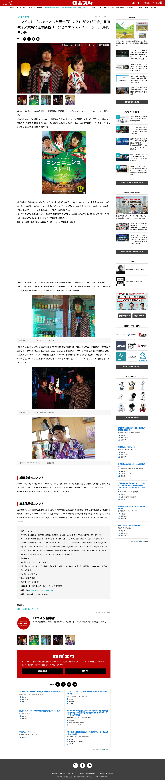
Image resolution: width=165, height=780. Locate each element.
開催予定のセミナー (52, 8)
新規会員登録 (42, 671)
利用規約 (81, 773)
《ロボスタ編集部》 (102, 613)
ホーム (11, 8)
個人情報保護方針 (92, 773)
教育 (146, 8)
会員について (83, 8)
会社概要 (63, 773)
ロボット (94, 8)
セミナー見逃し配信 (68, 8)
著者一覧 (55, 773)
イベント (130, 8)
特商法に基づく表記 (106, 773)
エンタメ (139, 8)
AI (100, 8)
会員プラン (139, 316)
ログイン (85, 671)
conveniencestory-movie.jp (40, 590)
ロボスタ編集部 (44, 618)
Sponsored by (97, 749)
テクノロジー (109, 8)
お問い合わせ (72, 773)
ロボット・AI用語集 (34, 8)
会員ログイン (125, 316)
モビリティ (120, 8)
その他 (153, 8)
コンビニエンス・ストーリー (29, 609)
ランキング (21, 8)
